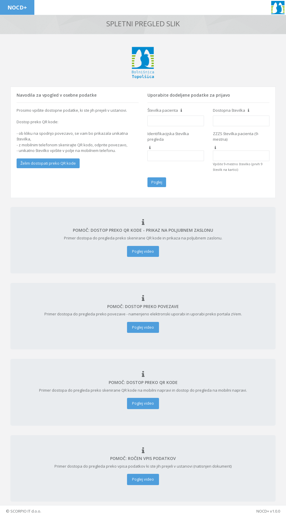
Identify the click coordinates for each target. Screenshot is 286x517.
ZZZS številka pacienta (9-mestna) (236, 136)
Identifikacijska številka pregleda (168, 136)
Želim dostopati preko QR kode (48, 163)
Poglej (156, 182)
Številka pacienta (162, 110)
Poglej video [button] (143, 251)
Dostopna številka (229, 110)
